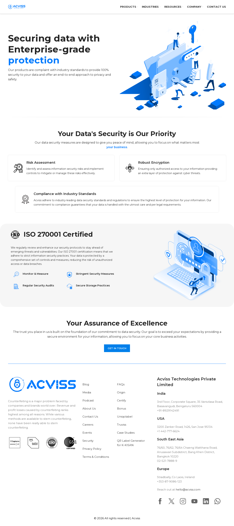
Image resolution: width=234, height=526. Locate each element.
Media (86, 392)
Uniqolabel (124, 416)
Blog (85, 384)
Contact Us (90, 416)
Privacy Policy (91, 448)
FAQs (120, 384)
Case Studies (126, 432)
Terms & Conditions (95, 457)
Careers (87, 424)
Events (87, 432)
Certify (121, 400)
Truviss (121, 424)
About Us (89, 408)
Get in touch (117, 348)
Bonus (121, 408)
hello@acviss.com (188, 489)
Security (87, 440)
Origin (121, 392)
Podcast (88, 400)
